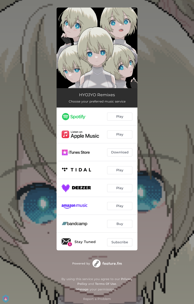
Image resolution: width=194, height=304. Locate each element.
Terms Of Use (105, 284)
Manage (82, 289)
